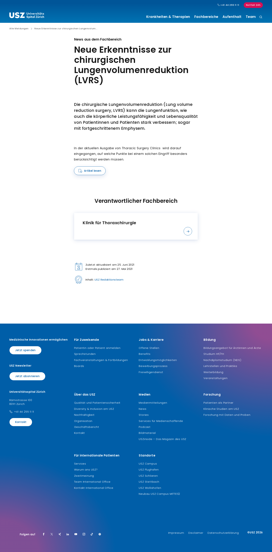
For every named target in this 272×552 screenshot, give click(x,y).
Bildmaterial (147, 433)
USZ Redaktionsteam (109, 279)
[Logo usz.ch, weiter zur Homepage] (26, 16)
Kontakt (21, 422)
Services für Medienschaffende (161, 421)
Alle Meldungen (19, 28)
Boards (79, 366)
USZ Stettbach (149, 482)
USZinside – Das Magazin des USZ (162, 439)
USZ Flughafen (149, 469)
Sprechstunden (85, 354)
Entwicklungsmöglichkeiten (158, 360)
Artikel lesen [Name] (92, 171)
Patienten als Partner (218, 403)
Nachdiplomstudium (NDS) (222, 360)
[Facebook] (43, 534)
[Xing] (59, 534)
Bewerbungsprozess (153, 366)
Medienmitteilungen (153, 403)
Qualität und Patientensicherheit (97, 403)
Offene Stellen (149, 348)
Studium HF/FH (214, 354)
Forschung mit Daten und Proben (227, 415)
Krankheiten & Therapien (168, 17)
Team (251, 17)
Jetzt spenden (25, 350)
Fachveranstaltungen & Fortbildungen (101, 360)
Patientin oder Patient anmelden (97, 348)
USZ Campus (148, 463)
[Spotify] (99, 534)
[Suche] (261, 17)
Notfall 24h (253, 5)
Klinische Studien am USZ (221, 409)
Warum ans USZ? (86, 469)
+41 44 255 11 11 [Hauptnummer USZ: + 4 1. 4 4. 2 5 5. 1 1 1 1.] (228, 5)
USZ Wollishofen (150, 488)
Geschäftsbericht (86, 427)
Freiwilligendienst (151, 372)
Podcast (145, 427)
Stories (144, 415)
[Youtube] (75, 534)
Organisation (83, 421)
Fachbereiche (206, 17)
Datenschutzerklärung (223, 533)
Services (80, 463)
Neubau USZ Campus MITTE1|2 (159, 494)
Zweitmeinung (84, 476)
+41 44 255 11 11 (24, 411)
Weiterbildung (213, 372)
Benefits (144, 354)
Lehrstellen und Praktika (220, 366)
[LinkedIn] (67, 534)
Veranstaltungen (215, 378)
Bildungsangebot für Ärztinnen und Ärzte (232, 348)
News (142, 409)
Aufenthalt (232, 17)
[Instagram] (84, 534)
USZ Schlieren (148, 476)
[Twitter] (51, 534)
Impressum (176, 533)
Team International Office (92, 482)
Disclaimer (195, 533)
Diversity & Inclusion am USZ (94, 409)
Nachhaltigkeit (84, 415)
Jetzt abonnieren (27, 376)
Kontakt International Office (93, 488)
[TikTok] (92, 534)
